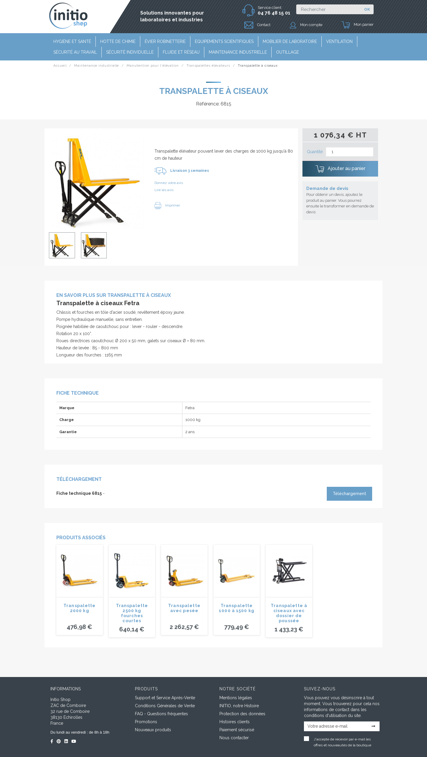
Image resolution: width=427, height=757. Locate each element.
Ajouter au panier (340, 168)
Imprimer (167, 205)
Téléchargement (349, 493)
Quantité (315, 151)
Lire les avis (163, 190)
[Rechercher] (328, 9)
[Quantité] (349, 152)
